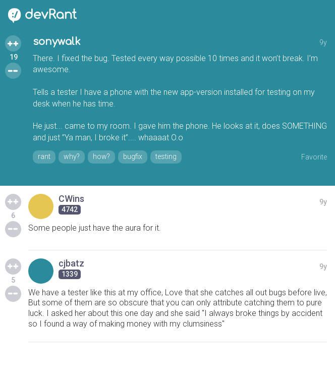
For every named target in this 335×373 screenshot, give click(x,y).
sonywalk (57, 41)
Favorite (314, 157)
